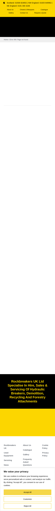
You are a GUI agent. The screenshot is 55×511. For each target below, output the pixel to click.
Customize (27, 499)
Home (6, 40)
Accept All (27, 492)
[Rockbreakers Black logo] (27, 417)
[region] (27, 489)
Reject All (27, 506)
